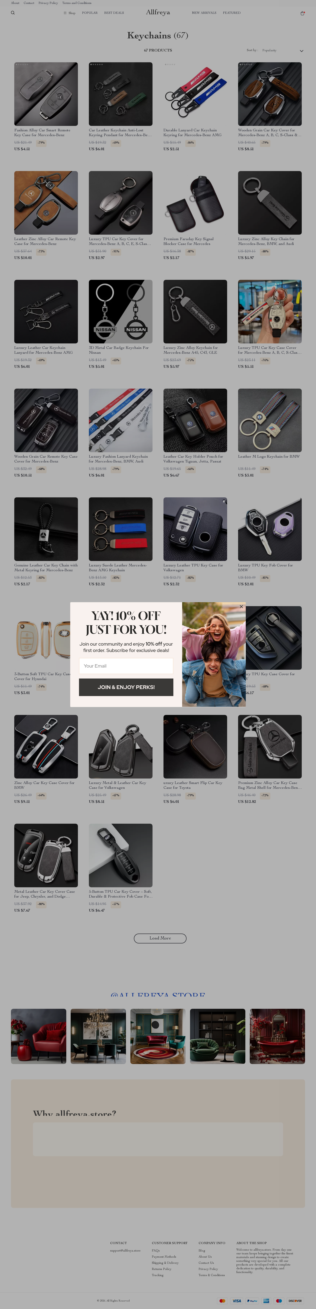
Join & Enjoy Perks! (126, 687)
